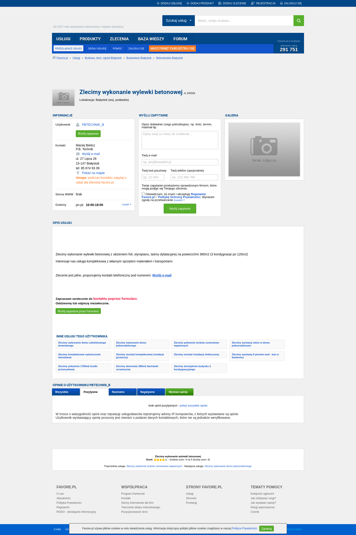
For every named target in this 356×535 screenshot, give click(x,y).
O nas (60, 493)
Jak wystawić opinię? (263, 502)
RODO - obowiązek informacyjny (76, 511)
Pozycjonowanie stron (134, 511)
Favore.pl (89, 19)
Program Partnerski (133, 493)
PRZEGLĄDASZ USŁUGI (68, 48)
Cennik (255, 511)
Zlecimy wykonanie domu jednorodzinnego (131, 344)
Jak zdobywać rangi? (263, 498)
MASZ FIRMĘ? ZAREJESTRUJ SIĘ (172, 48)
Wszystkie (61, 392)
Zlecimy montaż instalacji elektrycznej (196, 354)
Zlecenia (191, 498)
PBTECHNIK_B (93, 124)
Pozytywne (91, 392)
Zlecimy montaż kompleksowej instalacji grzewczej (140, 356)
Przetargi (191, 502)
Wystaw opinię (178, 392)
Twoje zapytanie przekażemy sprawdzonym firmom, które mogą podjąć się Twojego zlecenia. (179, 187)
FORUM (180, 38)
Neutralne (118, 392)
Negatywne (147, 392)
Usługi (189, 493)
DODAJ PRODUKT (202, 3)
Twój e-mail (149, 155)
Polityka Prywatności (69, 502)
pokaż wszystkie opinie (194, 405)
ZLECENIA (119, 38)
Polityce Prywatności (244, 528)
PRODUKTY (90, 38)
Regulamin (63, 507)
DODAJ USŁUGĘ (171, 3)
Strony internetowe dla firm (137, 502)
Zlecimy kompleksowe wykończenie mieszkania (79, 356)
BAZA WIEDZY (151, 38)
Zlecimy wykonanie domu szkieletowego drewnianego (82, 344)
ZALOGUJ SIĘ (293, 3)
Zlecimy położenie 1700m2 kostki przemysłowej (77, 367)
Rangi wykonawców (262, 507)
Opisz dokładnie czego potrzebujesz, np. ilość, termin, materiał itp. (177, 126)
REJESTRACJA (266, 3)
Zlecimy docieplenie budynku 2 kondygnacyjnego (192, 367)
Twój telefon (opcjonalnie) (187, 170)
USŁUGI (63, 38)
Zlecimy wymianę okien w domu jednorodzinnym (251, 344)
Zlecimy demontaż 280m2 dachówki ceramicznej (137, 367)
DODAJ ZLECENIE (234, 3)
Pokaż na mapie (93, 173)
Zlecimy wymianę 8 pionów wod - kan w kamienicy (255, 356)
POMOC (117, 48)
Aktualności (63, 498)
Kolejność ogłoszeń (262, 493)
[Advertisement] (162, 78)
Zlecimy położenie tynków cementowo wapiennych (196, 344)
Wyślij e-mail (91, 154)
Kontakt (126, 498)
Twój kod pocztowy (154, 170)
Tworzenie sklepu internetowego (140, 507)
